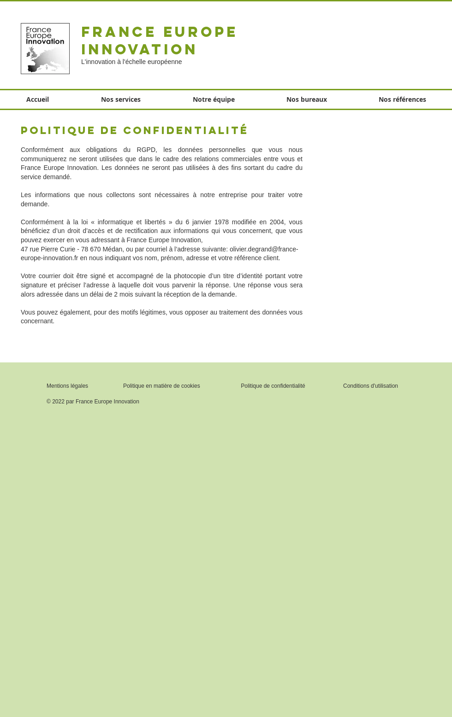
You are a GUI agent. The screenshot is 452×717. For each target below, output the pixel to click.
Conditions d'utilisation (370, 386)
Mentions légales (67, 386)
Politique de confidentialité (273, 386)
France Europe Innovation (159, 40)
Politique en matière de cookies (162, 386)
